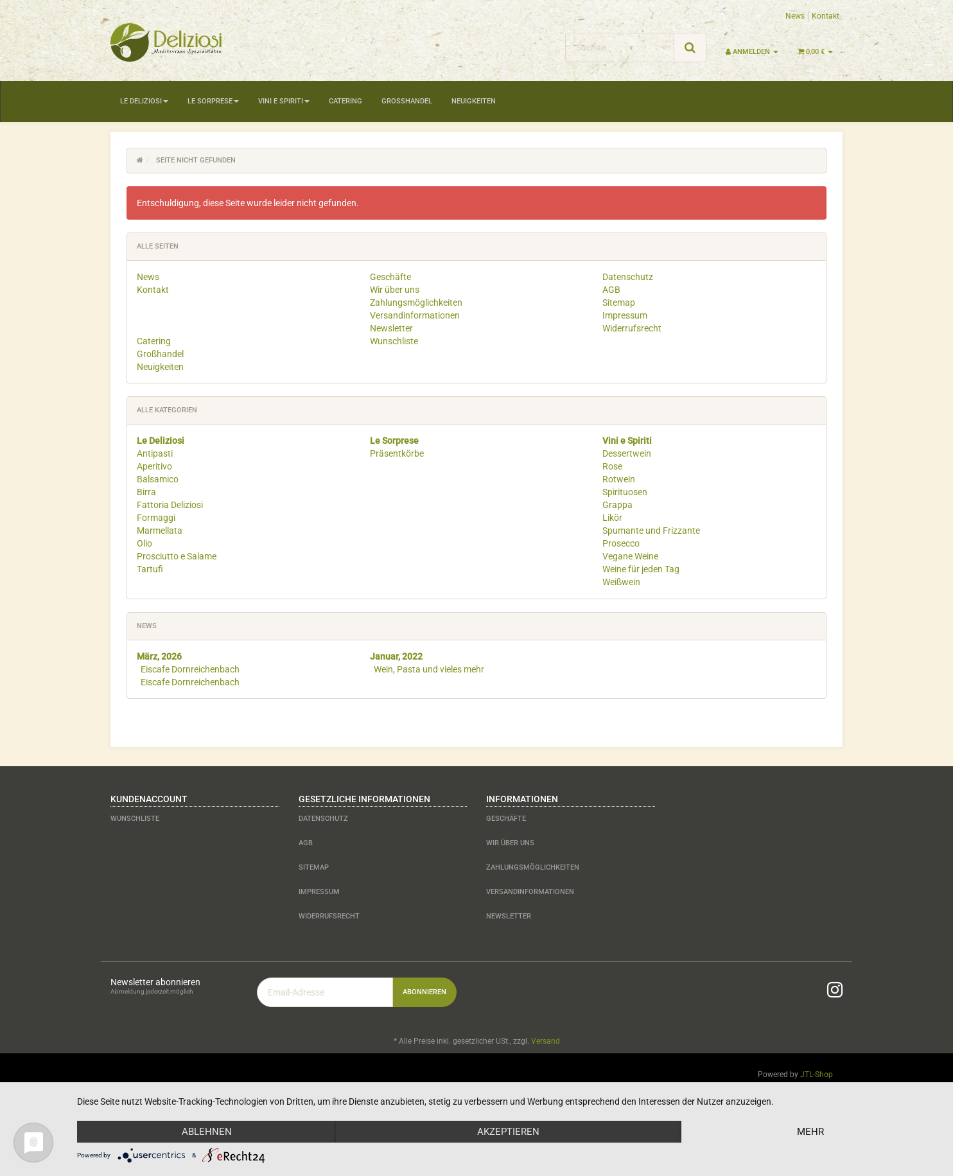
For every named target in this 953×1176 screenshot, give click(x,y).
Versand (545, 1041)
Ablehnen (207, 1131)
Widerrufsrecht (631, 328)
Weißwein (621, 582)
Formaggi (156, 518)
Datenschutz (627, 277)
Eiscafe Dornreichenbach (190, 669)
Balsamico (158, 479)
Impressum (624, 315)
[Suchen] (619, 47)
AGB (611, 290)
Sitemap (618, 302)
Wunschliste (394, 341)
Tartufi (150, 569)
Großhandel (406, 101)
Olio (144, 543)
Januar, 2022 (396, 656)
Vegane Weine (630, 556)
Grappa (617, 505)
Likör (612, 518)
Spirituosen (624, 492)
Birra (146, 492)
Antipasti (155, 453)
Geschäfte (390, 277)
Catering (345, 101)
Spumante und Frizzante (651, 530)
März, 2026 (159, 656)
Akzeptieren (508, 1131)
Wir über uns (394, 290)
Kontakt (825, 16)
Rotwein (618, 479)
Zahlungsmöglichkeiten (416, 302)
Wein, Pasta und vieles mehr (429, 669)
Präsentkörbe (397, 453)
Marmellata (159, 530)
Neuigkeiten (473, 101)
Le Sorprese (213, 101)
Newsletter (391, 328)
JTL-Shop (816, 1074)
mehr (810, 1131)
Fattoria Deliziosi (170, 505)
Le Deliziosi (144, 101)
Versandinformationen (415, 315)
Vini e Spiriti (284, 101)
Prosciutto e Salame (176, 556)
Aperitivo (154, 466)
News (795, 16)
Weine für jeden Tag (640, 569)
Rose (612, 466)
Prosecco (621, 543)
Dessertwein (626, 453)
